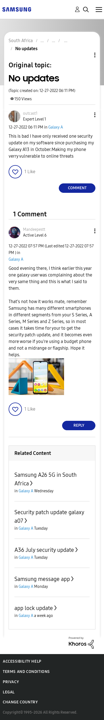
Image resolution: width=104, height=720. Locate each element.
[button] (86, 115)
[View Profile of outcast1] (30, 113)
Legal (9, 692)
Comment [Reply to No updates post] (77, 188)
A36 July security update (44, 550)
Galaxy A (55, 127)
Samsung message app (42, 579)
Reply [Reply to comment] (78, 425)
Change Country (20, 702)
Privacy (11, 682)
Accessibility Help (22, 661)
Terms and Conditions (26, 671)
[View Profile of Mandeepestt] (34, 229)
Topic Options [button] (85, 55)
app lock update (33, 608)
